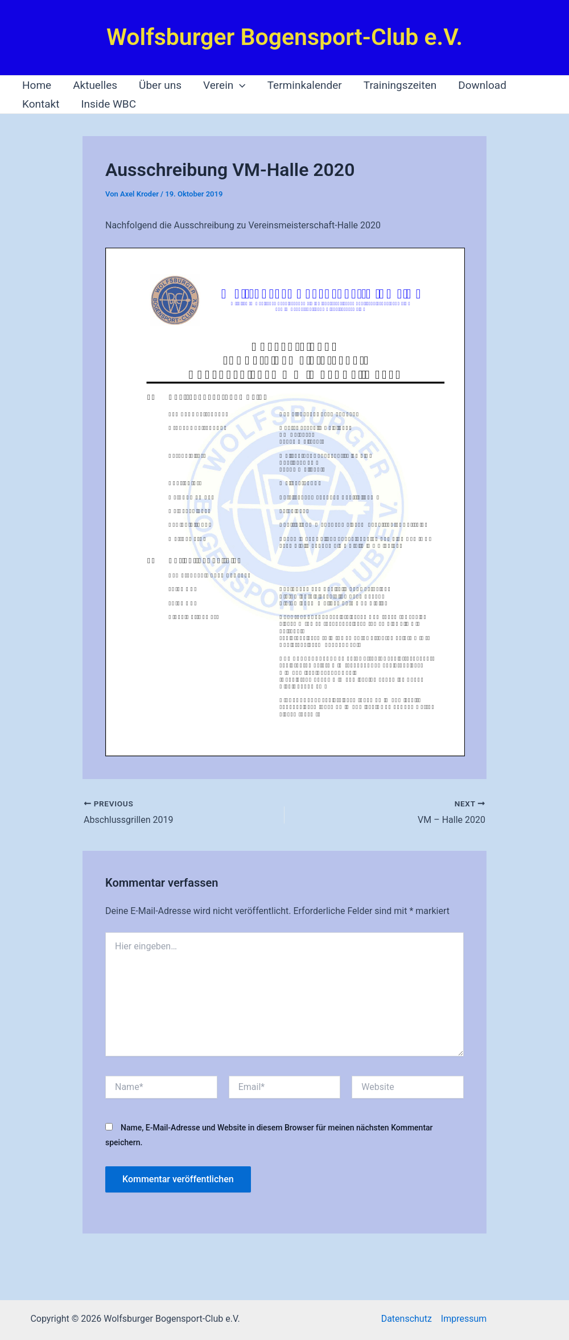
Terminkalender (304, 85)
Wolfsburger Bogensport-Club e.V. (284, 37)
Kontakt (40, 103)
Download (482, 85)
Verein (224, 85)
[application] (239, 85)
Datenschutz (406, 1318)
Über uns (160, 85)
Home (36, 85)
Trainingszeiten (400, 85)
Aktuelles (95, 85)
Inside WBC (108, 103)
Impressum (464, 1318)
